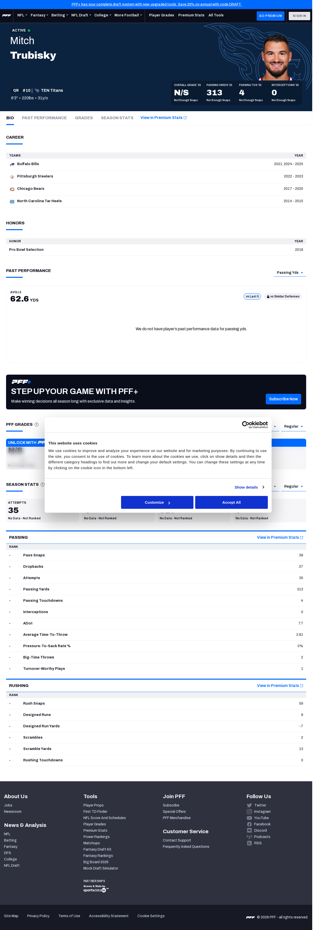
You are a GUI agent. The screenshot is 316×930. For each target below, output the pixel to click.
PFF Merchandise (177, 818)
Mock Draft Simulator (100, 868)
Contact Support (177, 840)
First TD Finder (95, 812)
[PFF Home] (6, 16)
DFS (7, 853)
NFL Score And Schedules (104, 818)
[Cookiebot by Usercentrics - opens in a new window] (246, 425)
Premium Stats (95, 830)
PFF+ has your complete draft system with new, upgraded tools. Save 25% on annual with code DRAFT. (157, 4)
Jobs (8, 805)
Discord (260, 830)
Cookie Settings (151, 916)
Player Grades (94, 824)
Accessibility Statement (109, 916)
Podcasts (262, 837)
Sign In (299, 16)
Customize (157, 502)
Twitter (260, 805)
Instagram (262, 812)
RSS (258, 843)
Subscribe (171, 805)
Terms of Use (69, 916)
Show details (246, 487)
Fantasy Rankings (98, 856)
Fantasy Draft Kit (97, 849)
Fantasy (10, 847)
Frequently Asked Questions (186, 847)
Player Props (93, 805)
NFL (7, 834)
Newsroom (12, 812)
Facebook (262, 824)
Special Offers (174, 812)
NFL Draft (12, 865)
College (10, 859)
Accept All (231, 502)
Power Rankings (96, 837)
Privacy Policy (38, 916)
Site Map (11, 916)
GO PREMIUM (270, 16)
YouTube (261, 818)
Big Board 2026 (95, 862)
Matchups (91, 843)
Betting (10, 840)
